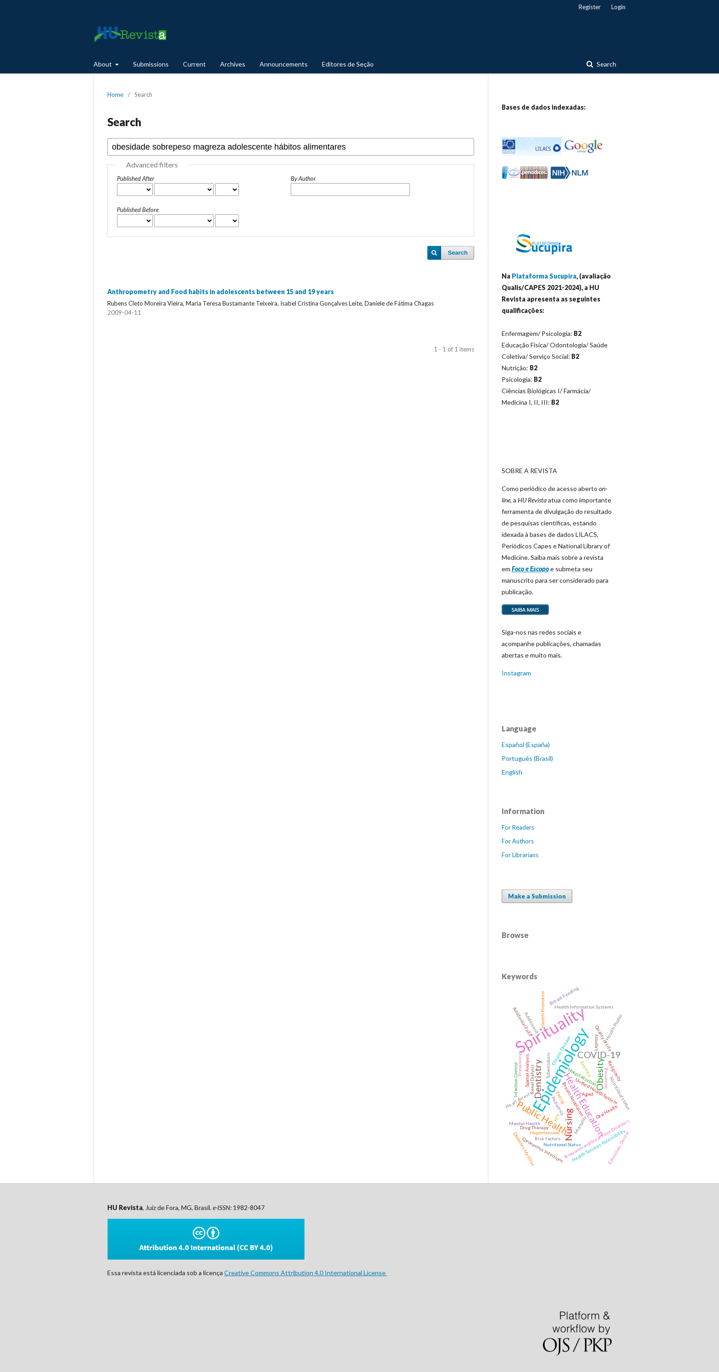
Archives (232, 64)
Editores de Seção (348, 64)
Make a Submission (537, 896)
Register (590, 7)
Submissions (151, 64)
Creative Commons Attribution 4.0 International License (305, 1273)
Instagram (516, 673)
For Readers (518, 827)
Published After (136, 178)
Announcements (284, 64)
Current (194, 64)
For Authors (518, 841)
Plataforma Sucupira (544, 276)
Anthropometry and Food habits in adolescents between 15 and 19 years (220, 292)
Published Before (138, 209)
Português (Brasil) (527, 758)
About (103, 64)
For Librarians (520, 855)
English (512, 772)
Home (115, 94)
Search (605, 64)
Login (618, 7)
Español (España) (526, 744)
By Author (303, 178)
